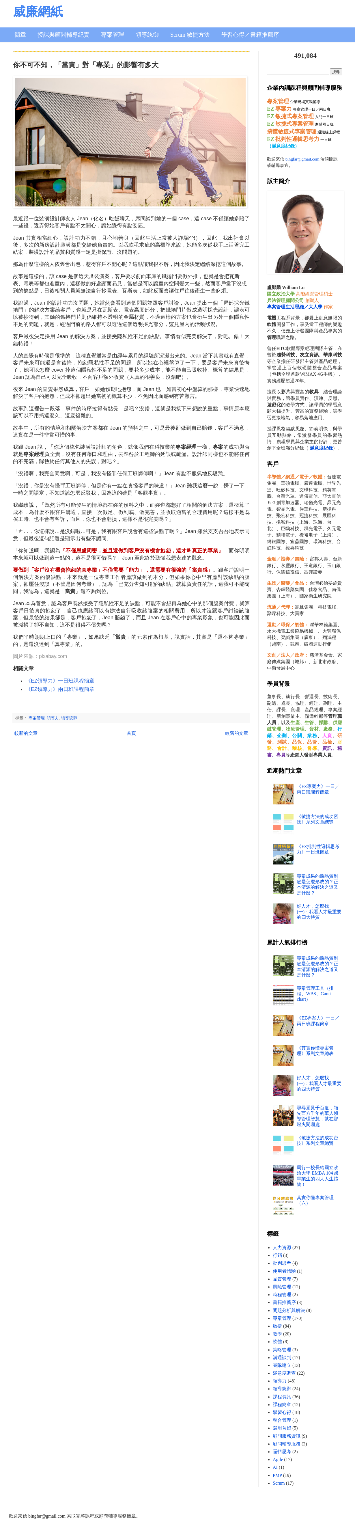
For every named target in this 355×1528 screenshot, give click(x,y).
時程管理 (282, 1294)
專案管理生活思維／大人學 (294, 306)
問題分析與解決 (289, 1310)
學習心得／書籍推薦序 (250, 34)
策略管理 (282, 1349)
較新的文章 (26, 733)
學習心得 (282, 1412)
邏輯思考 (282, 1451)
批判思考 (282, 1263)
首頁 (131, 733)
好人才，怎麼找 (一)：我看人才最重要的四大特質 (319, 912)
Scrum (279, 1483)
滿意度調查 (284, 1373)
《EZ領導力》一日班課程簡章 (60, 681)
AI (275, 1467)
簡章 (20, 34)
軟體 (277, 1341)
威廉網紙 (38, 11)
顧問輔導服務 (286, 1443)
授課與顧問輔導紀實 (63, 34)
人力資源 (282, 1247)
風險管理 (282, 1286)
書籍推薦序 (284, 1302)
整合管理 (282, 1420)
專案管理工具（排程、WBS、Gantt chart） (315, 994)
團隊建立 (282, 1365)
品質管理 (282, 1279)
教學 (277, 1333)
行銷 (277, 1255)
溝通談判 (282, 1357)
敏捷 (277, 1326)
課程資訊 (282, 1396)
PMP (277, 1475)
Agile (278, 1459)
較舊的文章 (236, 733)
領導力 (53, 717)
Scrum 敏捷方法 (190, 34)
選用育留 (282, 1427)
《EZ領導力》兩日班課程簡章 (60, 689)
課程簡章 (282, 1404)
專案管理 (112, 34)
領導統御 (147, 34)
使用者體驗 (284, 1271)
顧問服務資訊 (286, 1436)
